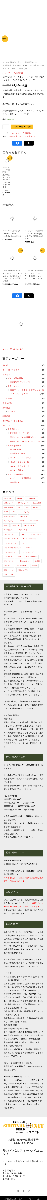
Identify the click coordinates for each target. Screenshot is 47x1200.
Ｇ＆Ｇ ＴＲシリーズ (19, 466)
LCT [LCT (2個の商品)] (14, 512)
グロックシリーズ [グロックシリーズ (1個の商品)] (10, 543)
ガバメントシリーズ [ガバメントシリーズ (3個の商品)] (11, 539)
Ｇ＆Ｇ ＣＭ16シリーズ (20, 458)
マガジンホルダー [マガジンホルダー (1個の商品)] (10, 552)
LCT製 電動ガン (17, 470)
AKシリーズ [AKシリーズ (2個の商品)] (8, 498)
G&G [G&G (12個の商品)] (27, 507)
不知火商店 (7, 403)
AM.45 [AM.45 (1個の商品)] (19, 498)
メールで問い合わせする (13, 349)
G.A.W (5, 365)
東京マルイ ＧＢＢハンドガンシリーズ (27, 390)
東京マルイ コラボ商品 (13, 421)
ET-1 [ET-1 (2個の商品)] (19, 507)
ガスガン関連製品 (15, 378)
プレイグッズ (8, 398)
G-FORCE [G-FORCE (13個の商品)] (36, 507)
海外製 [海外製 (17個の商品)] (34, 566)
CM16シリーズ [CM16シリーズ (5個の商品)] (23, 503)
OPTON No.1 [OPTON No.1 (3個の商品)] (34, 521)
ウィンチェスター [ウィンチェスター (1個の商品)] (10, 534)
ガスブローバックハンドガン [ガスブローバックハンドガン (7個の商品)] (31, 534)
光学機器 (6, 408)
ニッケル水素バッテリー (16, 136)
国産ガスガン (13, 386)
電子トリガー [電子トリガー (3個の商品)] (8, 574)
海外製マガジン (16, 482)
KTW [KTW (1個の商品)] (6, 512)
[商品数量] (6, 127)
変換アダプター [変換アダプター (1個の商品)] (9, 561)
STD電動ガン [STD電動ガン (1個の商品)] (8, 530)
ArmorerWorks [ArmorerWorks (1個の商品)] (31, 498)
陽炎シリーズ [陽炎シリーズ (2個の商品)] (8, 570)
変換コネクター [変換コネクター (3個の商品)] (25, 561)
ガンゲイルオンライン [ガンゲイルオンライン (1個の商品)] (30, 539)
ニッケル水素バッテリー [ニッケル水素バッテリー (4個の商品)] (12, 548)
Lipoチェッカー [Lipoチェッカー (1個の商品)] (9, 516)
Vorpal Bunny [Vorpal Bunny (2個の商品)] (22, 530)
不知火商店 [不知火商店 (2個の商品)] (8, 557)
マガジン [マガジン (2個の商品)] (29, 548)
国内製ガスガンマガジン (20, 382)
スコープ (11, 411)
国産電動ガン (13, 429)
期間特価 (6, 416)
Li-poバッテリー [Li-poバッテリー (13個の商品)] (25, 512)
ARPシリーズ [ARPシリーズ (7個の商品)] (8, 503)
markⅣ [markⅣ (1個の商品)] (22, 521)
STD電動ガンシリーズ (19, 433)
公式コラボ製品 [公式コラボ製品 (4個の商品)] (31, 557)
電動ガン (6, 425)
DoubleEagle (15, 449)
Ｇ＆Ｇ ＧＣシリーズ (19, 462)
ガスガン (6, 374)
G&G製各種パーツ (17, 453)
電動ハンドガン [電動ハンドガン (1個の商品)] (23, 570)
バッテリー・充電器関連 (20, 478)
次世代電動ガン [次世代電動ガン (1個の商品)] (22, 566)
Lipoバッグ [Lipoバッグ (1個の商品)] (23, 516)
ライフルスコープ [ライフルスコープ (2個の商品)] (27, 552)
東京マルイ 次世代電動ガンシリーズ (26, 437)
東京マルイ (31, 136)
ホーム (5, 62)
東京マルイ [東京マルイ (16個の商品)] (8, 566)
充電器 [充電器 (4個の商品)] (19, 557)
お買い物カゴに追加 (22, 127)
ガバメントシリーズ (21, 394)
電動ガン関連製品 (15, 474)
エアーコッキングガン (12, 370)
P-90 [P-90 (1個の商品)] (6, 525)
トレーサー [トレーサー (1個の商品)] (25, 543)
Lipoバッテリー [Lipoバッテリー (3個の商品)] (9, 521)
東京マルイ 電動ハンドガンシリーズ (26, 441)
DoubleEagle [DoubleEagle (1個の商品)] (8, 507)
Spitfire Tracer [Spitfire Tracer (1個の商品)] (29, 525)
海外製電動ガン (14, 446)
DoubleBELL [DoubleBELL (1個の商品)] (37, 503)
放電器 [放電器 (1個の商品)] (37, 561)
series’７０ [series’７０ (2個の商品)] (16, 525)
